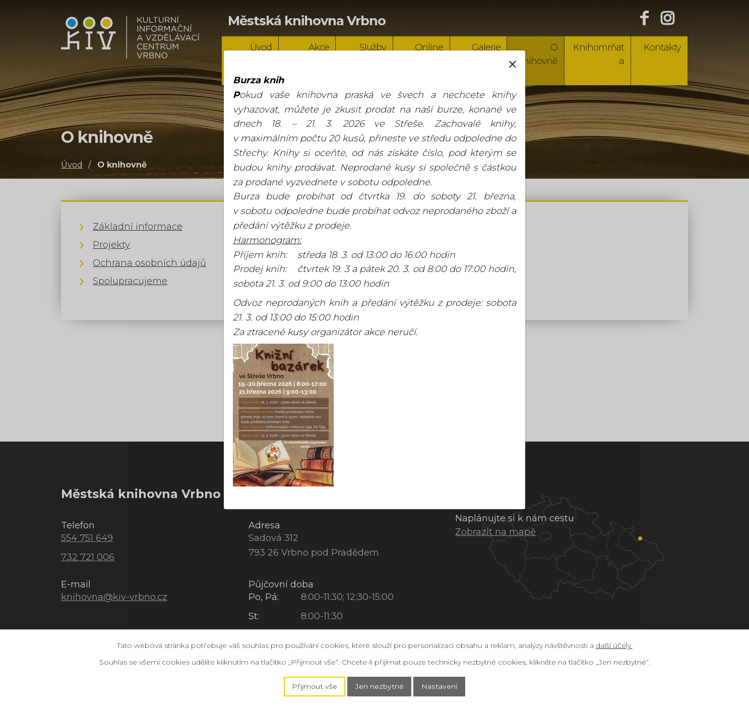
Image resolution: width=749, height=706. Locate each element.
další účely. (614, 644)
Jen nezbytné (379, 686)
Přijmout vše (314, 686)
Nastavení (439, 686)
